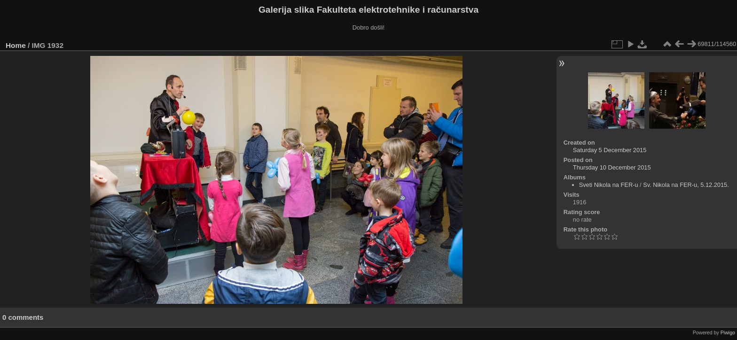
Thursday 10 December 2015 (612, 167)
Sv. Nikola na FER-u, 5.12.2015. (686, 184)
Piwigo (728, 332)
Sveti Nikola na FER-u (608, 184)
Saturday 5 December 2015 (610, 150)
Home (16, 45)
